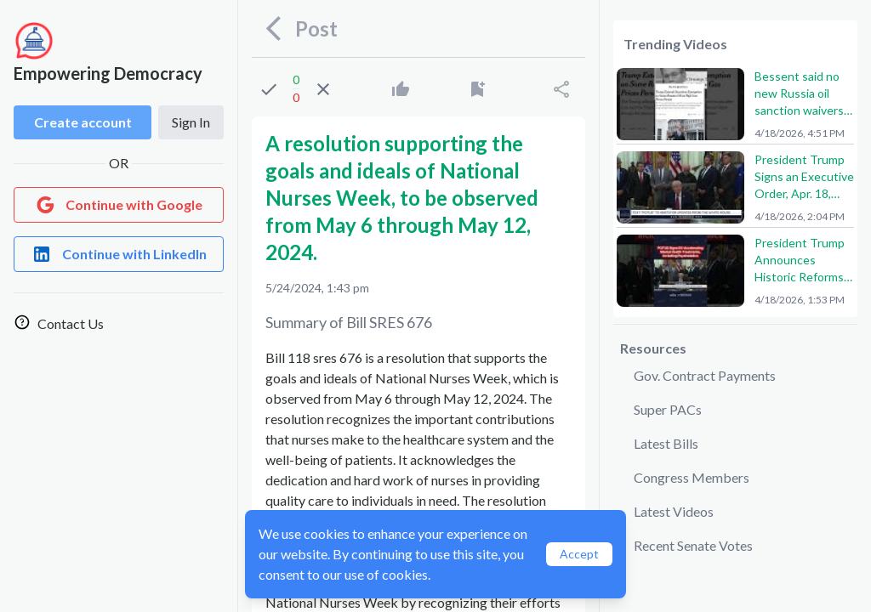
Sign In (191, 122)
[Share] (561, 89)
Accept (579, 554)
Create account (83, 122)
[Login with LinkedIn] (119, 254)
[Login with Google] (119, 205)
